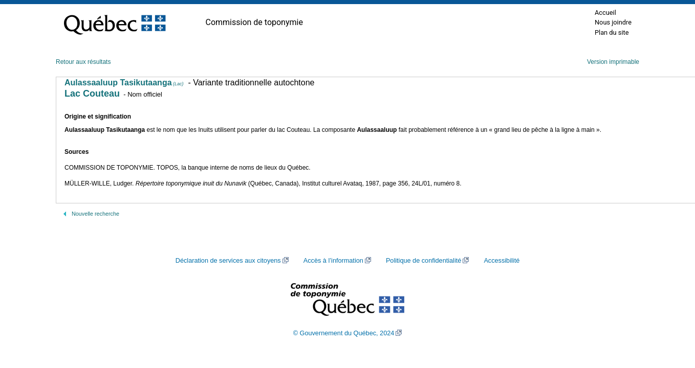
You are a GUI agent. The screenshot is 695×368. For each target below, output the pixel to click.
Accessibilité (501, 260)
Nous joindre (613, 22)
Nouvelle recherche (95, 214)
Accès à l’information (333, 260)
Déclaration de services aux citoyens (228, 260)
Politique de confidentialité (423, 260)
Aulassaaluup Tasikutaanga (124, 82)
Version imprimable (613, 61)
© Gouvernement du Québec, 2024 (344, 333)
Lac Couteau (92, 93)
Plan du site (612, 32)
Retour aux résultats (83, 61)
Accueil (605, 12)
